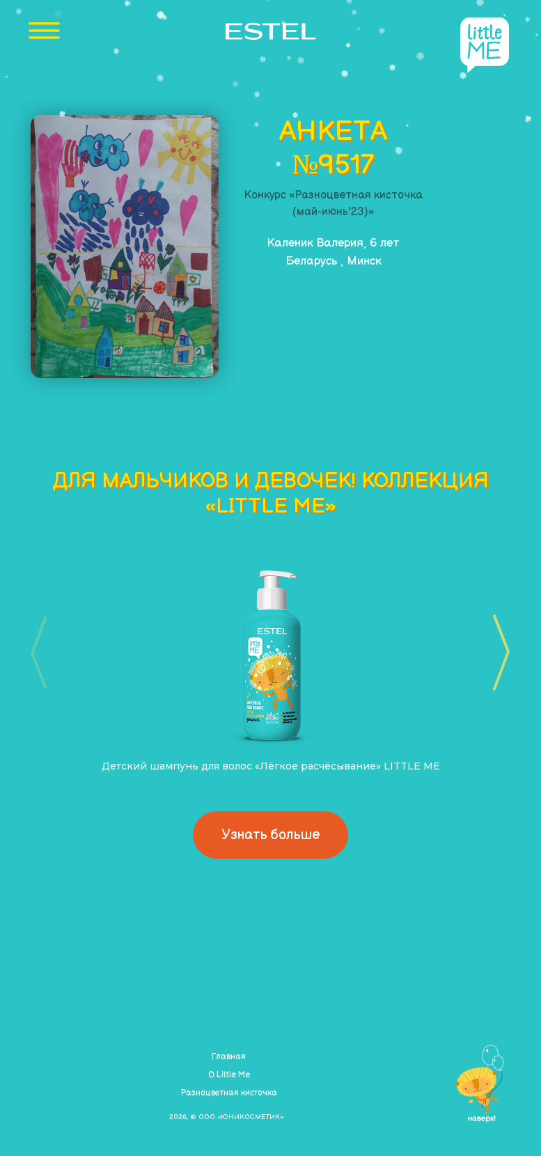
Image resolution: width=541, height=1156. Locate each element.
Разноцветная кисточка (228, 1093)
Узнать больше (270, 835)
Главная (229, 1057)
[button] (497, 652)
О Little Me (229, 1075)
